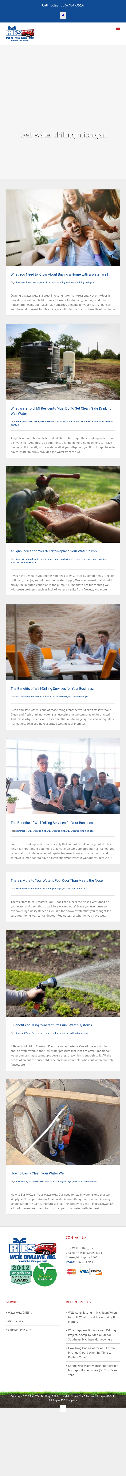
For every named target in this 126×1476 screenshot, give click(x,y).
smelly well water (25, 888)
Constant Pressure (19, 1330)
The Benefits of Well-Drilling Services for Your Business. (52, 689)
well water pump (29, 562)
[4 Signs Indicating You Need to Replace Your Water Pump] (63, 504)
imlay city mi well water (28, 559)
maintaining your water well (30, 1181)
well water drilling (56, 830)
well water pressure (79, 1033)
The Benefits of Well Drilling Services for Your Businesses (53, 823)
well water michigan (78, 696)
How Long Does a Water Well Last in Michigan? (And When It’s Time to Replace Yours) (91, 1352)
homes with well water (27, 282)
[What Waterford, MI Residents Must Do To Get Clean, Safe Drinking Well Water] (63, 362)
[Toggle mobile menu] (118, 28)
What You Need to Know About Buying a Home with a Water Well (59, 274)
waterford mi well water (27, 421)
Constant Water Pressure (28, 1033)
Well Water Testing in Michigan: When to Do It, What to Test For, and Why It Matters (92, 1317)
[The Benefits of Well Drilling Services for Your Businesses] (63, 776)
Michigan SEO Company (63, 1400)
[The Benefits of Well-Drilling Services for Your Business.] (63, 642)
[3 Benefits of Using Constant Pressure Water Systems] (63, 973)
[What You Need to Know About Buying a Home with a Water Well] (63, 227)
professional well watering (52, 282)
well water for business (56, 696)
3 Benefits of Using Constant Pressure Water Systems (51, 1025)
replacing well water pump (74, 559)
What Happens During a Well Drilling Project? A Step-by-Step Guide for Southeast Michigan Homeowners (92, 1334)
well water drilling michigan (80, 282)
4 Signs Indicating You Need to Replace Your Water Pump (54, 551)
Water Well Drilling (20, 1312)
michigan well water (50, 559)
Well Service (16, 1321)
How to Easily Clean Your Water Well (38, 1173)
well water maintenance (81, 421)
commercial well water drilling (31, 830)
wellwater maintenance (84, 1181)
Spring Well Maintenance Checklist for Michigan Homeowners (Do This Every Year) (93, 1370)
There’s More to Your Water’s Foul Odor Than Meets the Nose (57, 880)
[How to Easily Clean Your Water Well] (63, 1122)
